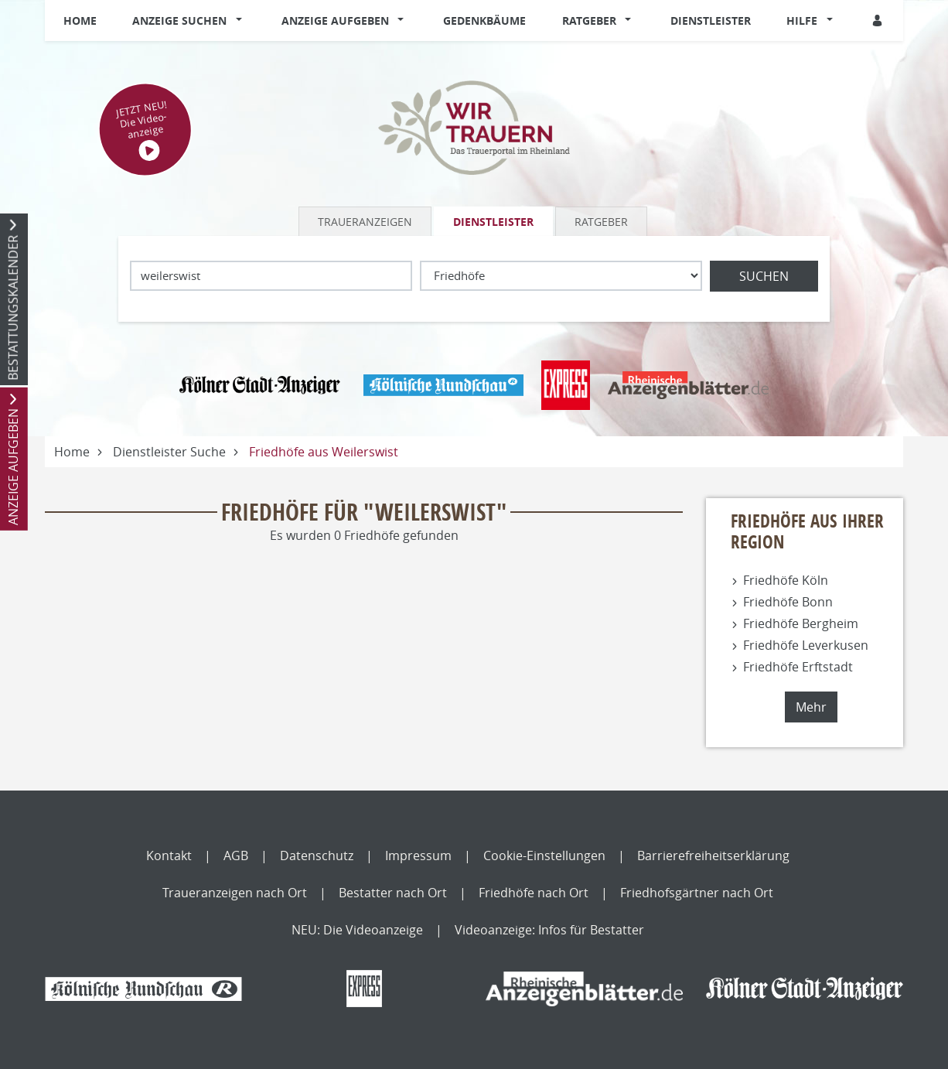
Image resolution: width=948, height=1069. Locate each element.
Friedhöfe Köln (785, 580)
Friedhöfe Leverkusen (805, 645)
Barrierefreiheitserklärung (713, 855)
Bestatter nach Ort (393, 892)
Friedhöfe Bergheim (800, 623)
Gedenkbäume (484, 20)
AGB (235, 855)
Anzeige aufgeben (335, 20)
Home (80, 20)
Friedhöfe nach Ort (533, 892)
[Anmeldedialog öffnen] (878, 20)
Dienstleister (710, 20)
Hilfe (801, 20)
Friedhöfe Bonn (788, 601)
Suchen (764, 276)
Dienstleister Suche (169, 451)
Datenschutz (316, 855)
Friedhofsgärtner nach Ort (696, 892)
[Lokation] (271, 276)
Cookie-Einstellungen (544, 855)
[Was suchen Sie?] (561, 276)
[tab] (366, 221)
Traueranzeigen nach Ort (234, 892)
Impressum (418, 855)
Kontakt (169, 855)
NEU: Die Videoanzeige (357, 929)
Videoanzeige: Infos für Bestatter (549, 929)
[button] (242, 21)
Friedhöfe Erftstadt (798, 666)
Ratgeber (589, 20)
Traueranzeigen (365, 221)
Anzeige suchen (179, 20)
